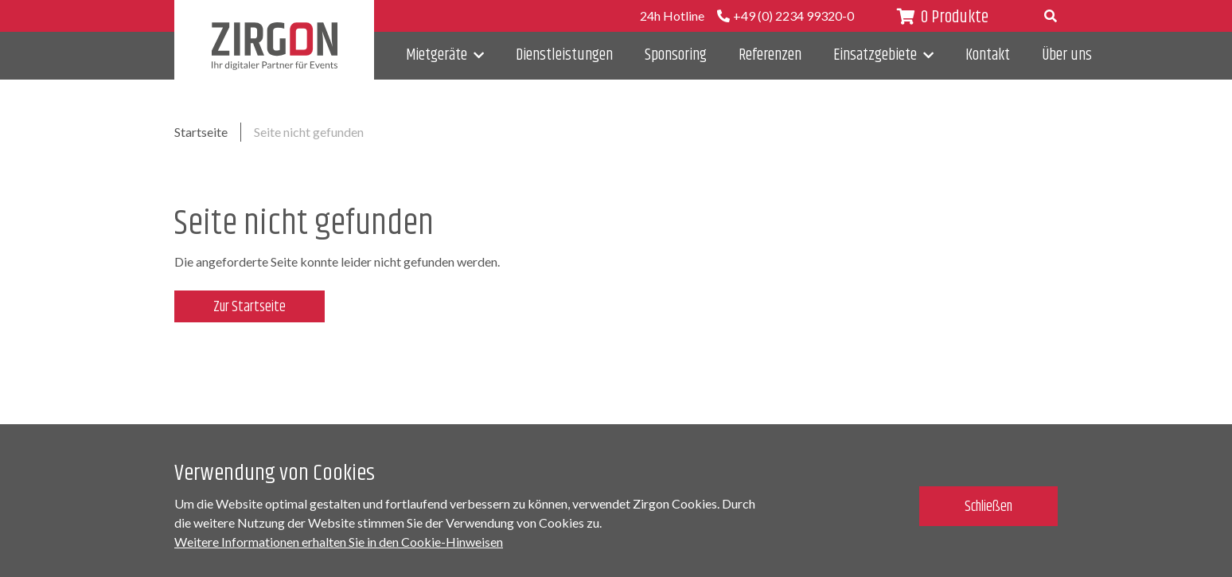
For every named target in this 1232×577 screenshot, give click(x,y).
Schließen (988, 507)
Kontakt (987, 55)
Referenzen (770, 55)
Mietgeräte (436, 55)
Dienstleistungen (564, 55)
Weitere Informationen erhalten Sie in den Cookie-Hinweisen (338, 541)
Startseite (201, 131)
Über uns (1067, 55)
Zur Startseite (249, 307)
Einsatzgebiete (875, 55)
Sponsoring (676, 55)
